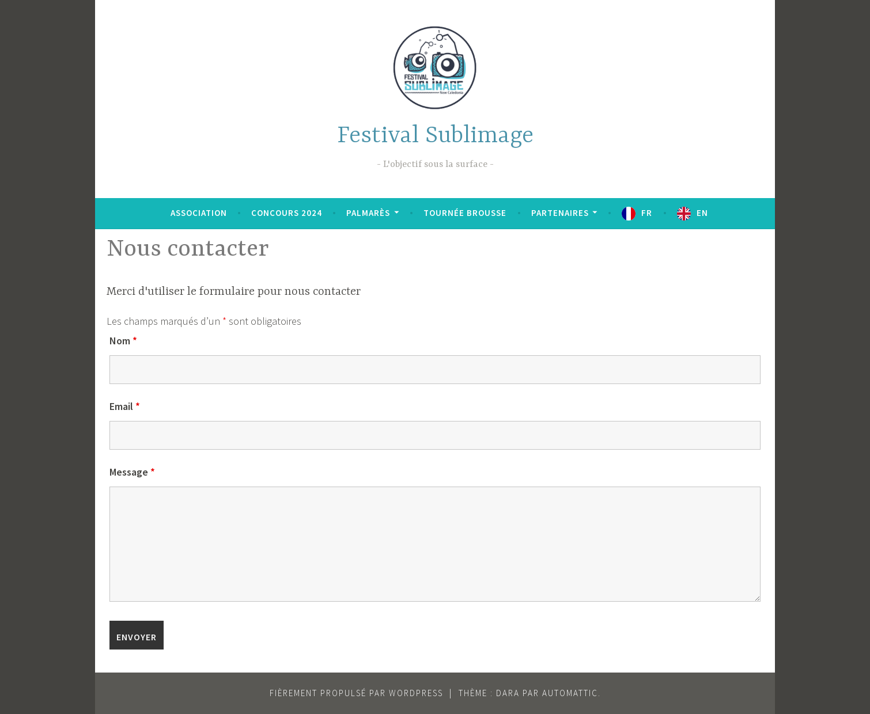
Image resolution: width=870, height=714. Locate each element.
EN (702, 212)
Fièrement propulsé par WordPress (356, 693)
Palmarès (368, 212)
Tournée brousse (464, 212)
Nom (123, 340)
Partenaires (560, 212)
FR (646, 212)
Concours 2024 (286, 212)
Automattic (570, 693)
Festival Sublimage (435, 136)
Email (124, 406)
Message (132, 471)
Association (199, 212)
